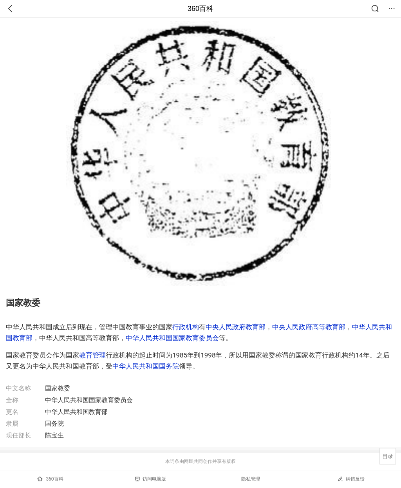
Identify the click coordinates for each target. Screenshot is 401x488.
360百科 (200, 9)
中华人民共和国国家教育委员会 (172, 338)
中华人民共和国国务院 (145, 366)
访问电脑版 (150, 479)
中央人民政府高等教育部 (308, 327)
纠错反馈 (351, 479)
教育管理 (92, 355)
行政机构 (185, 327)
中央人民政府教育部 (236, 327)
